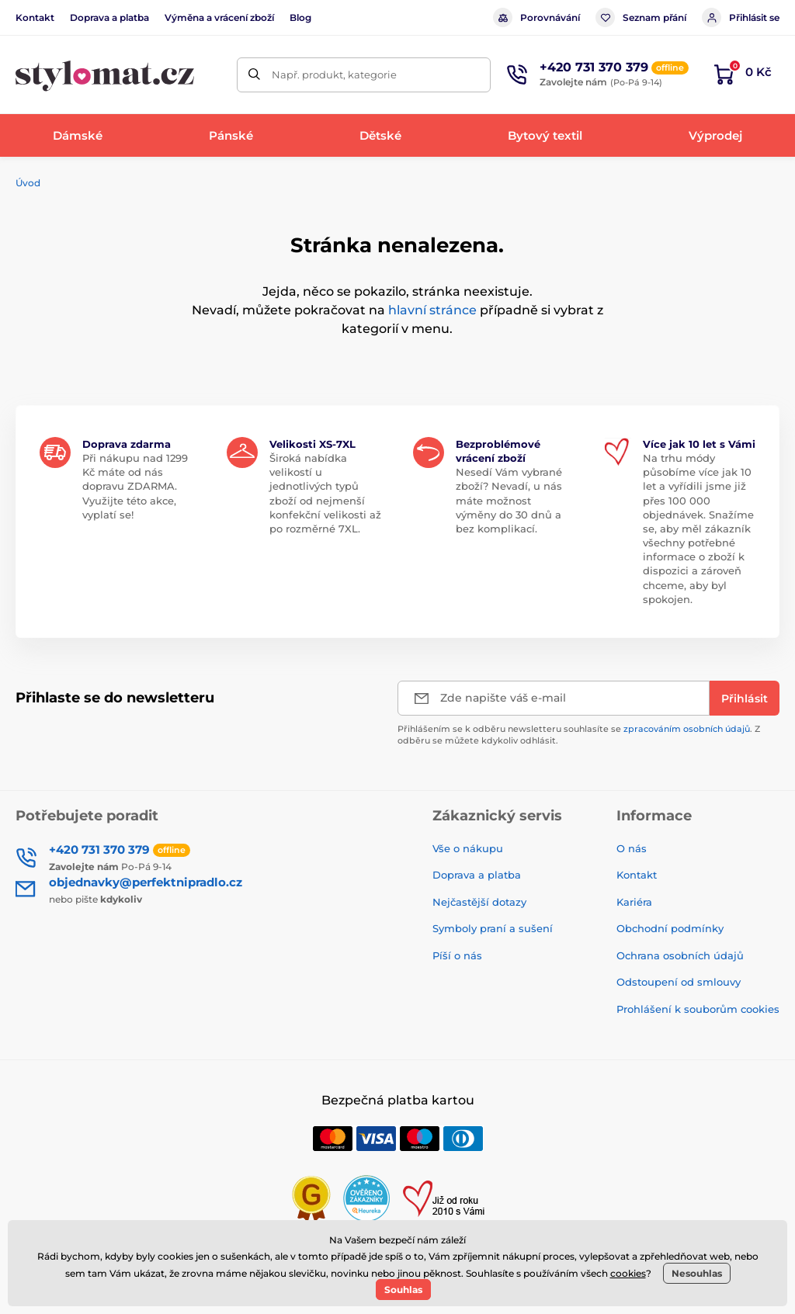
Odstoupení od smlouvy (678, 982)
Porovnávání (536, 17)
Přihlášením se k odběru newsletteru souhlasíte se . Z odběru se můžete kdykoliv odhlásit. (579, 734)
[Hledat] (254, 74)
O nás (631, 848)
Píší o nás (457, 955)
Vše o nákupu (467, 848)
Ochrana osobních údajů (680, 955)
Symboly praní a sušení (492, 928)
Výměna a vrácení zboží (219, 17)
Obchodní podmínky (670, 928)
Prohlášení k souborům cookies (697, 1009)
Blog (300, 17)
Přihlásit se (740, 17)
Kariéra (634, 902)
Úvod (28, 183)
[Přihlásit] (744, 698)
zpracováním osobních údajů (686, 728)
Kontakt (35, 17)
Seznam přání (640, 17)
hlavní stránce (432, 310)
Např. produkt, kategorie (334, 74)
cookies (628, 1273)
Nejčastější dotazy (479, 902)
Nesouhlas (697, 1273)
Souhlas (403, 1289)
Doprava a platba (109, 17)
